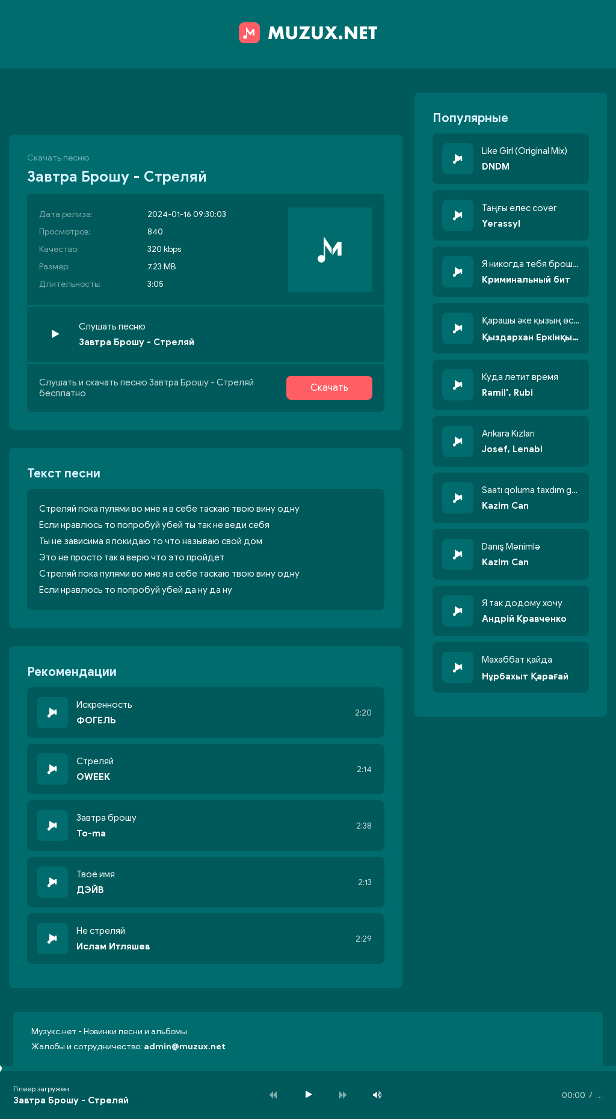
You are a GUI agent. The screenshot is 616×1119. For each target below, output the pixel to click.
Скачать (329, 388)
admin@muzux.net (185, 1046)
